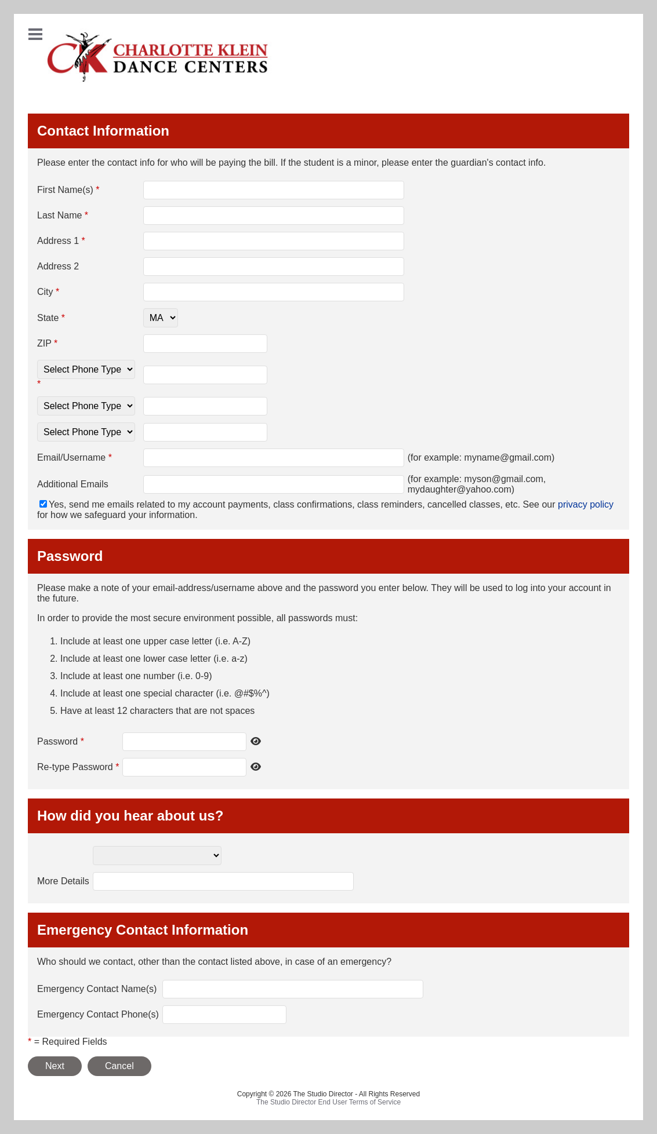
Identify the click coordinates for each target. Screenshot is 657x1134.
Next (54, 1066)
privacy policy (586, 504)
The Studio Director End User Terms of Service (328, 1102)
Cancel (119, 1066)
